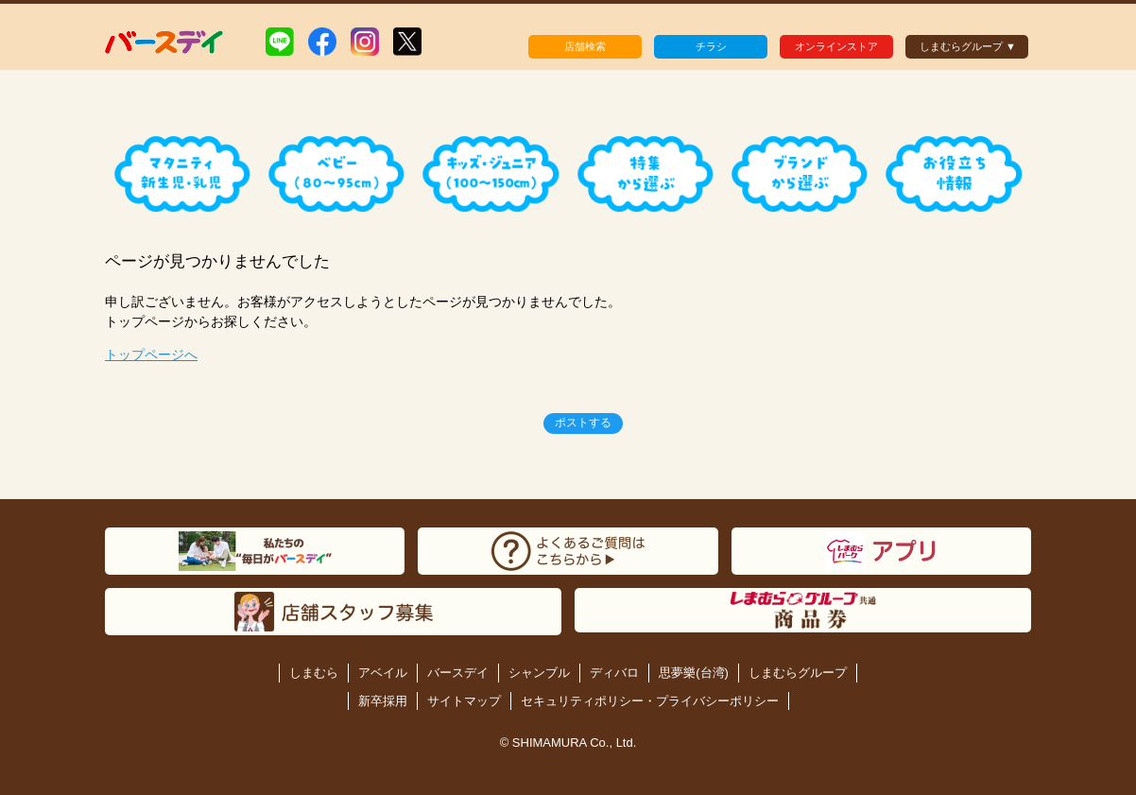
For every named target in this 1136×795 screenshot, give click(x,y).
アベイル (382, 672)
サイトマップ (464, 701)
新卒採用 (382, 701)
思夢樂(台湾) (694, 672)
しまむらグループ (798, 672)
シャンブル (539, 672)
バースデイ (458, 672)
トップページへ (151, 354)
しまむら (313, 672)
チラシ (711, 46)
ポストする (583, 422)
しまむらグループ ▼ (968, 46)
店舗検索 (585, 46)
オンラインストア (836, 46)
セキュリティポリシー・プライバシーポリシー (650, 701)
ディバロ (614, 672)
